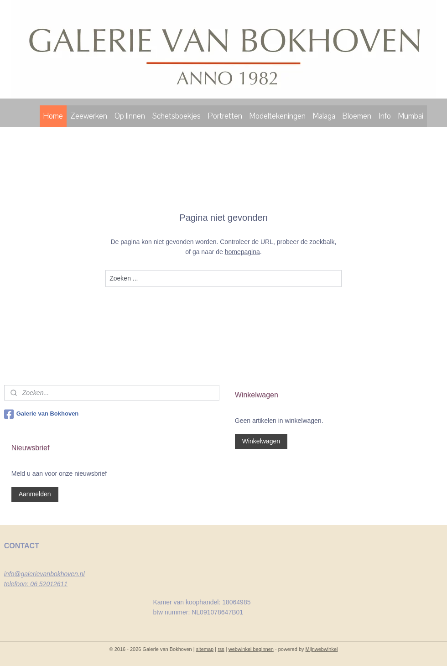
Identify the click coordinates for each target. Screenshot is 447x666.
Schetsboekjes (176, 116)
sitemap (205, 649)
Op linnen (129, 116)
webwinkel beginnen (251, 649)
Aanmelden (35, 494)
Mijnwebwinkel (322, 649)
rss (221, 649)
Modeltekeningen (277, 116)
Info (385, 116)
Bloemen (357, 116)
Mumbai (410, 116)
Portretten (225, 116)
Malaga (324, 116)
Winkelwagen (261, 441)
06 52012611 (49, 584)
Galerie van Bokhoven (41, 414)
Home (53, 116)
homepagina (242, 251)
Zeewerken (88, 116)
